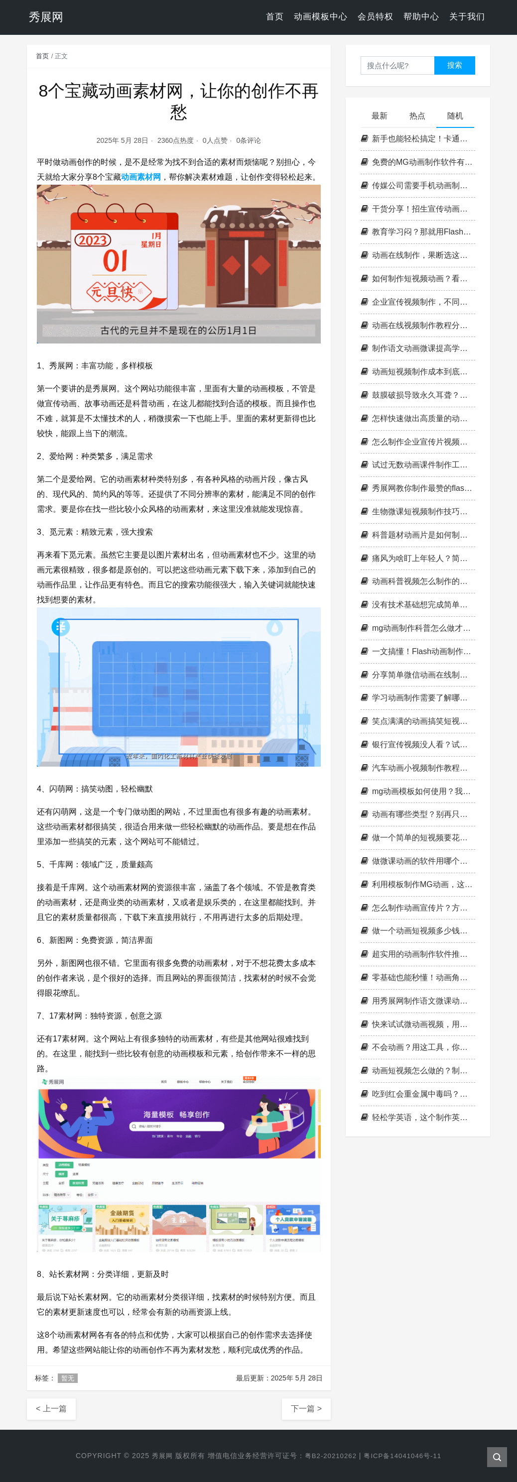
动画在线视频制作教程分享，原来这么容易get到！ (418, 325)
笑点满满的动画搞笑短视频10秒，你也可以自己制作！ (418, 721)
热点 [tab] (417, 116)
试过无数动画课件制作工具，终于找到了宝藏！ (418, 464)
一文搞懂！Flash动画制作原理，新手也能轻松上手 (418, 651)
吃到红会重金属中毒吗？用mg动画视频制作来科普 (418, 1094)
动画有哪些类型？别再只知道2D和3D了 (418, 814)
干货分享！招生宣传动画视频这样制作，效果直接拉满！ (418, 209)
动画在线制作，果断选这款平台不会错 (418, 255)
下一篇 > (306, 1408)
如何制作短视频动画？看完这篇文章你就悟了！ (418, 278)
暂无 (67, 1378)
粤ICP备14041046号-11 (405, 1456)
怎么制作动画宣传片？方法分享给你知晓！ (418, 908)
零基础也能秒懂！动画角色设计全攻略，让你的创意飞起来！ (418, 977)
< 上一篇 (51, 1408)
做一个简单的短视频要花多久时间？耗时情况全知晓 (418, 837)
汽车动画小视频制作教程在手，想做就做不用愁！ (418, 768)
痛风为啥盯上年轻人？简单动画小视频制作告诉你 (418, 558)
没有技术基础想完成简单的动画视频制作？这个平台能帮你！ (418, 604)
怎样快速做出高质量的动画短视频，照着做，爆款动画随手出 (418, 418)
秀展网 (158, 1456)
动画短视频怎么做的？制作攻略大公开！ (418, 1070)
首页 (275, 17)
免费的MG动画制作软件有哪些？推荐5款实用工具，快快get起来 (418, 162)
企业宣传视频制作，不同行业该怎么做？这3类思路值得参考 (418, 302)
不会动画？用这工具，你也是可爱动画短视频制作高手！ (418, 1047)
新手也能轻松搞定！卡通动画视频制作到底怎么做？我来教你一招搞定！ (418, 138)
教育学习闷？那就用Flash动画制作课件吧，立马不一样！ (418, 232)
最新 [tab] (380, 116)
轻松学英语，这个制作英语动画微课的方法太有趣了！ (418, 1117)
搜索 (454, 65)
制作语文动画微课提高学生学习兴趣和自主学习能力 (418, 348)
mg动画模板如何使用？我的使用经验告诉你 (418, 791)
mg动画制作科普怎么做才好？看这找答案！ (418, 628)
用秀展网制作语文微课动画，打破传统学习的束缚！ (418, 1001)
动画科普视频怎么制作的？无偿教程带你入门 (418, 581)
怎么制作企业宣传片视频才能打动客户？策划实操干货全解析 (418, 442)
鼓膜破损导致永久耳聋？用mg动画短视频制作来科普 (418, 395)
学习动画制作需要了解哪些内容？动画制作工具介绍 (418, 697)
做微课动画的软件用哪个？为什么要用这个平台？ (418, 861)
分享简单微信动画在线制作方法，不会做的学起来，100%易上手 (418, 675)
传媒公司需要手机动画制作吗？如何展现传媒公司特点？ (418, 185)
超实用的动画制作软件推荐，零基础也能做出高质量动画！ (418, 954)
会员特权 (375, 17)
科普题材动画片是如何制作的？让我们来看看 (418, 535)
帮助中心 (421, 17)
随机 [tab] (455, 116)
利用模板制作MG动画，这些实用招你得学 (418, 884)
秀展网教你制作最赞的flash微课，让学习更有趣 (418, 488)
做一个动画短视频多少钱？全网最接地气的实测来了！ (418, 930)
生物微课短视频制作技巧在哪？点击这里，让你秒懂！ (418, 511)
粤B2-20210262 (329, 1456)
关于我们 (467, 17)
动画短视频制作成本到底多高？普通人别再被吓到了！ (418, 371)
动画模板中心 (321, 17)
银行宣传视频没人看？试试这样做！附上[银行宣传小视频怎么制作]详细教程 (418, 744)
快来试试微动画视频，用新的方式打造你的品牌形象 (418, 1024)
